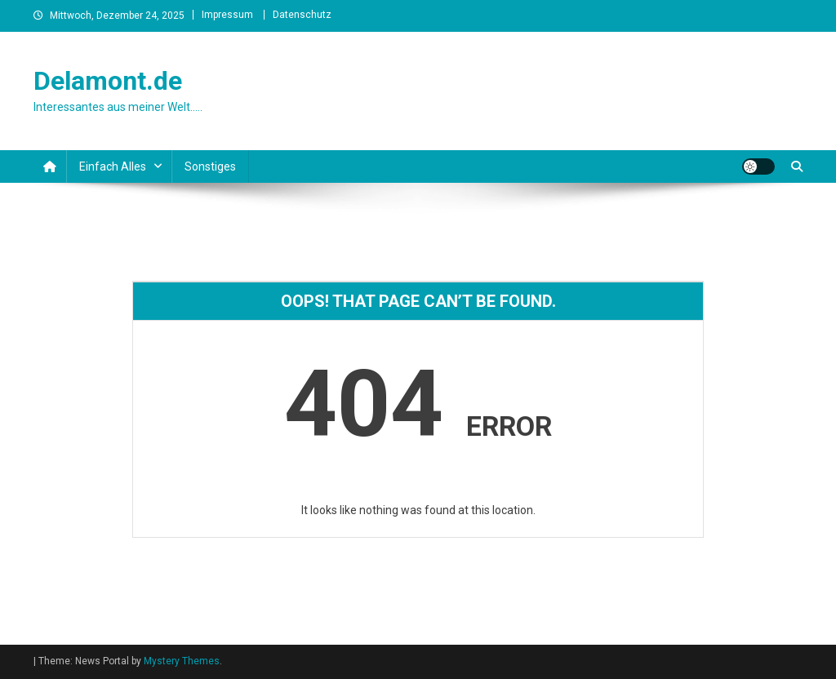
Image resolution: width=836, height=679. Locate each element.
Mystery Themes (182, 661)
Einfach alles (112, 166)
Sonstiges (210, 166)
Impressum (227, 14)
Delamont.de (107, 80)
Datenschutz (302, 14)
